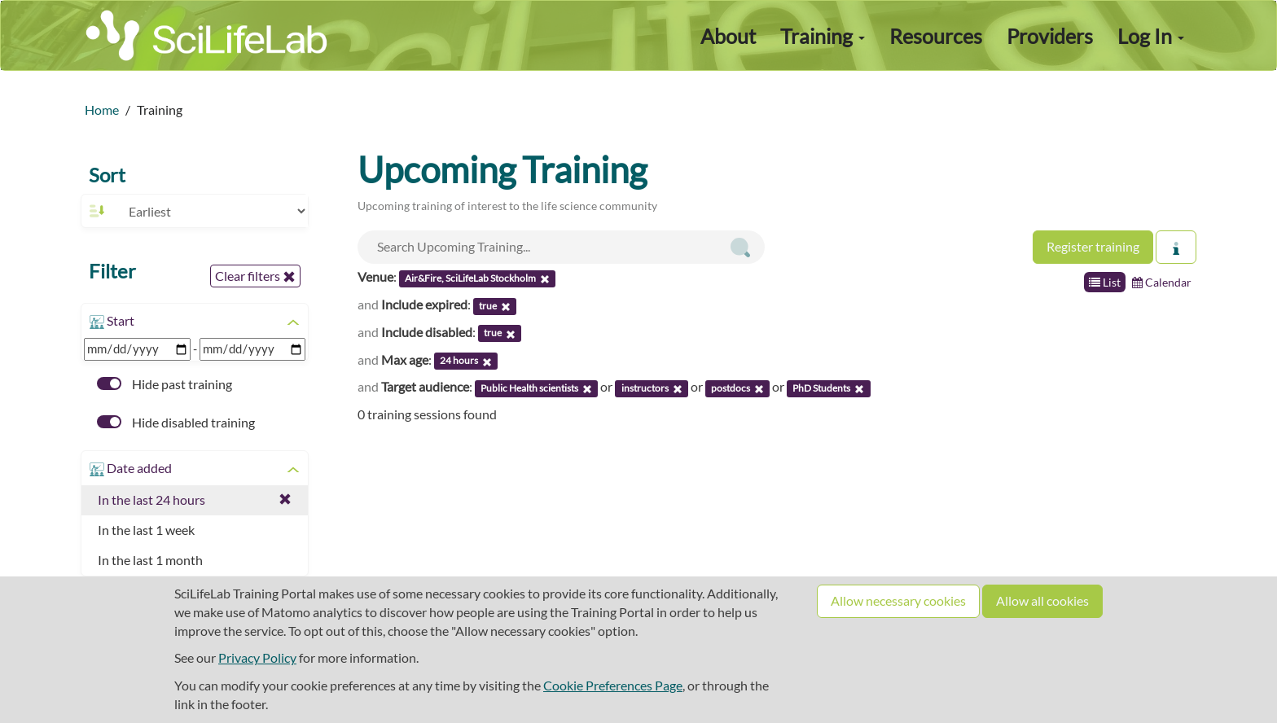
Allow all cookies (1042, 600)
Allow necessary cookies (898, 600)
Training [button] (822, 36)
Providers (1050, 36)
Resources (935, 36)
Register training (1093, 246)
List (1105, 282)
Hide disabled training (176, 422)
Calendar (1161, 282)
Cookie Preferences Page (612, 685)
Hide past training (164, 384)
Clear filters (255, 276)
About (728, 36)
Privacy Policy (257, 657)
